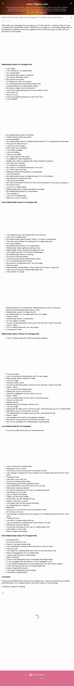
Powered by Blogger (37, 675)
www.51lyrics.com (37, 4)
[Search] (71, 4)
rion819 (41, 678)
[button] (71, 17)
